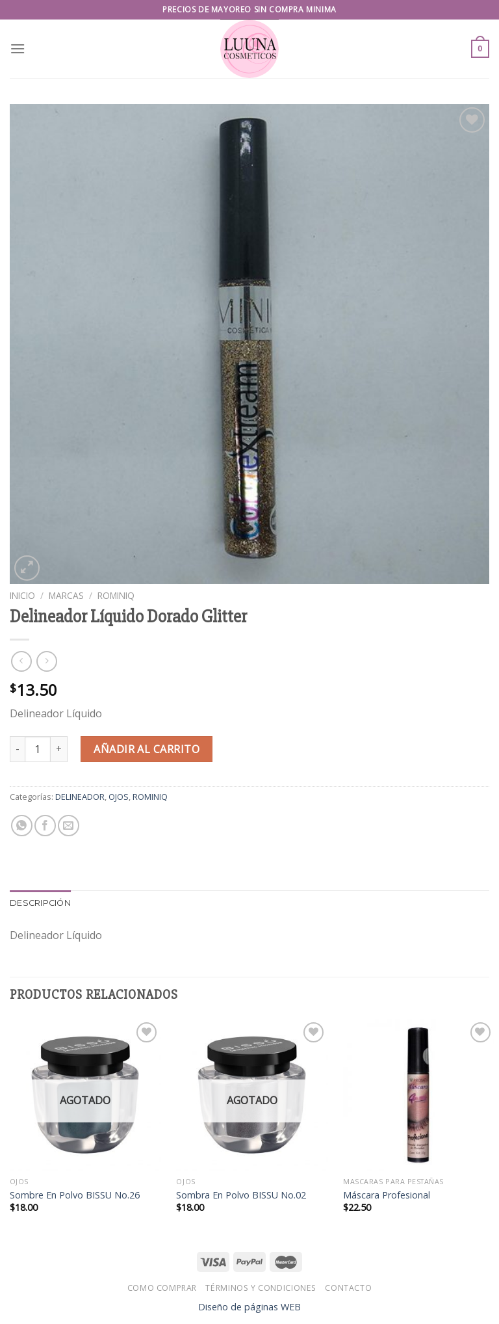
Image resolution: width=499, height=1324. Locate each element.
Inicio (22, 595)
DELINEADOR (80, 796)
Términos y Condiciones (260, 1287)
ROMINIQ (115, 595)
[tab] (40, 903)
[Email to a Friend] (68, 825)
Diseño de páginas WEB (249, 1307)
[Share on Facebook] (45, 825)
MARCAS (66, 595)
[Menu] (17, 48)
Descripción (40, 903)
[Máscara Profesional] (418, 1095)
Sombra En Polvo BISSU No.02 (241, 1195)
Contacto (348, 1287)
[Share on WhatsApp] (21, 825)
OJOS (119, 796)
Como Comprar (162, 1287)
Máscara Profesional (386, 1195)
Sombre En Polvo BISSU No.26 (75, 1195)
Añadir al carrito (146, 749)
